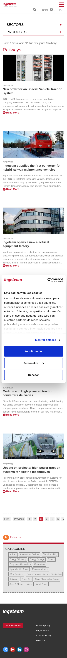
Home (6, 43)
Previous (19, 519)
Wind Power (42, 584)
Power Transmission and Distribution (44, 574)
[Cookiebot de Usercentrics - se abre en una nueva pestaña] (48, 280)
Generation (39, 564)
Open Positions (13, 625)
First (6, 519)
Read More (11, 112)
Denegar (33, 374)
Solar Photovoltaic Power (47, 579)
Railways (13, 579)
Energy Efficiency (17, 559)
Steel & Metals (16, 584)
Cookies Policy (43, 635)
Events (51, 559)
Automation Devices (29, 554)
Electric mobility (50, 554)
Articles (12, 554)
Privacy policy (43, 625)
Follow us (12, 537)
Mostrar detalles (45, 339)
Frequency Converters (20, 564)
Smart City (27, 579)
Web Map (41, 640)
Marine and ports (40, 569)
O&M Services (16, 574)
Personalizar (34, 363)
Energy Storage (36, 559)
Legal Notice (42, 630)
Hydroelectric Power (19, 569)
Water (30, 584)
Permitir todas (33, 351)
